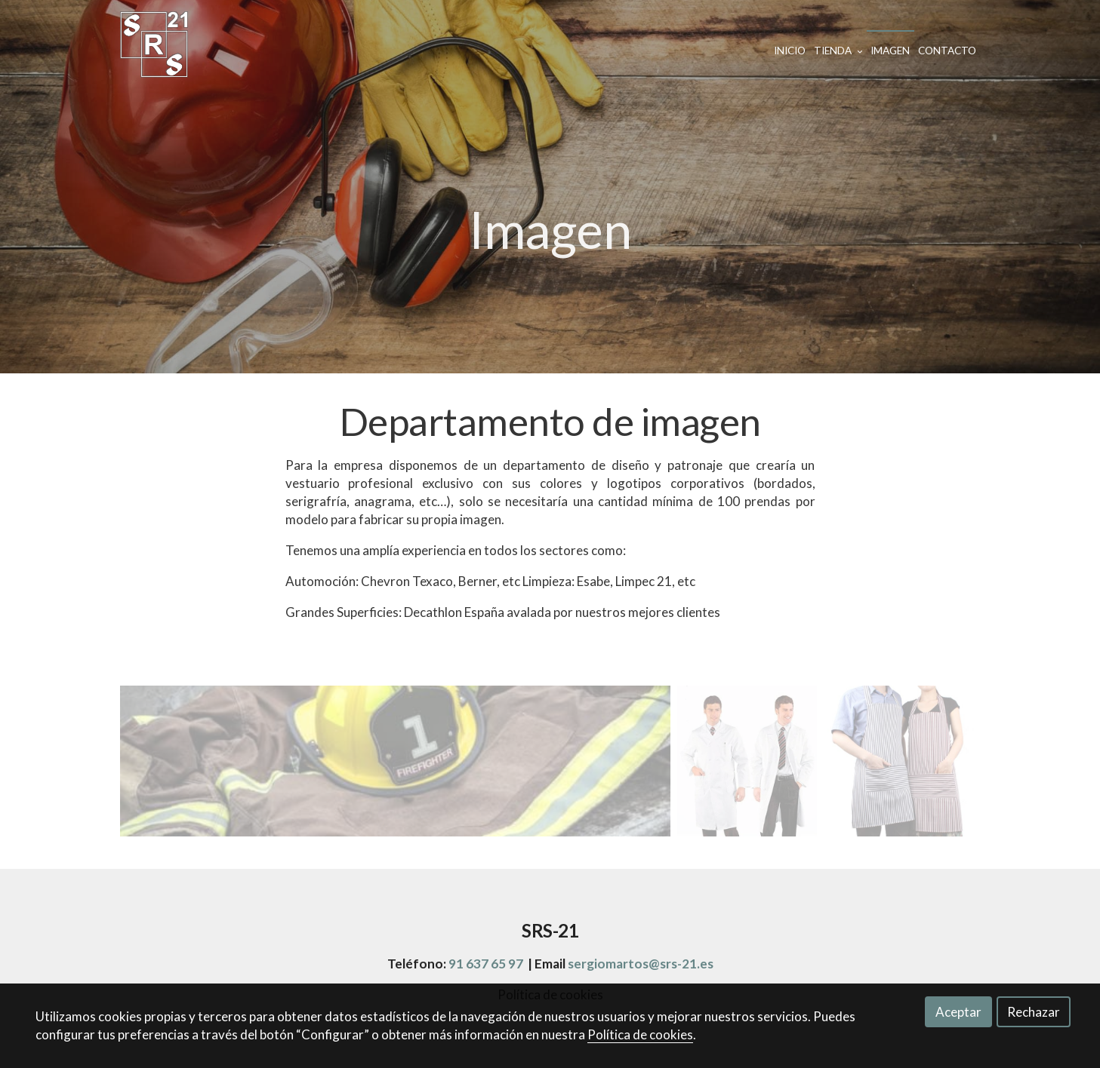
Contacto (947, 50)
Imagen (890, 50)
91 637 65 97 (485, 963)
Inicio (790, 50)
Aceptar (958, 1012)
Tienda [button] (838, 50)
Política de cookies (640, 1034)
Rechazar (1033, 1012)
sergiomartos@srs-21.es (640, 963)
